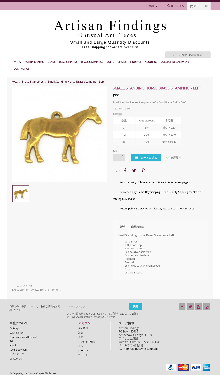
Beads (52, 62)
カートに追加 (145, 158)
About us (151, 62)
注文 (80, 337)
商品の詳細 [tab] (137, 226)
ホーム (17, 62)
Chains (122, 62)
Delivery (13, 328)
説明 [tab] (122, 226)
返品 (80, 332)
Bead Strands (68, 62)
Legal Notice (16, 332)
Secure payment (18, 349)
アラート (83, 355)
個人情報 (83, 328)
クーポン (83, 350)
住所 (80, 346)
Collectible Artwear (175, 62)
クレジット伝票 (86, 341)
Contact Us (21, 68)
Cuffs (110, 62)
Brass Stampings (92, 62)
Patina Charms (34, 62)
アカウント (86, 323)
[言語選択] (152, 6)
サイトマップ (16, 354)
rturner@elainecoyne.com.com (138, 349)
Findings (135, 62)
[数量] (117, 157)
